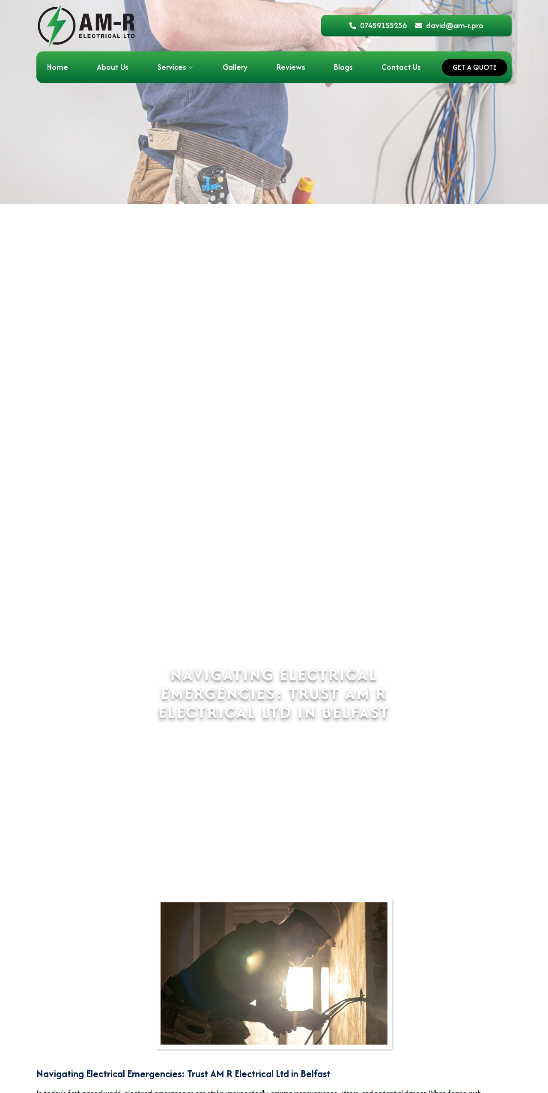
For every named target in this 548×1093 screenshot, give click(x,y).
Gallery (235, 67)
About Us (112, 67)
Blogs (343, 67)
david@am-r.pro (449, 25)
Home (57, 67)
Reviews (291, 67)
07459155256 (378, 25)
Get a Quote (475, 67)
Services (172, 67)
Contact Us (401, 67)
